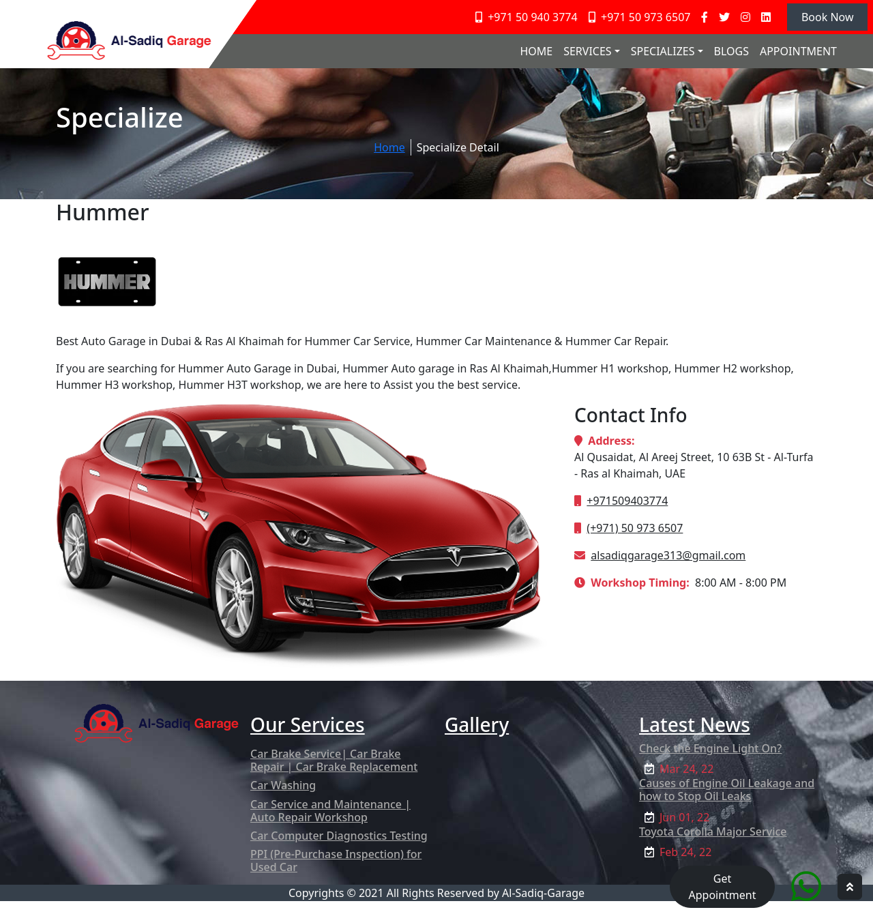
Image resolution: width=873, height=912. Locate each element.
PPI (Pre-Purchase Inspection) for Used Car (335, 860)
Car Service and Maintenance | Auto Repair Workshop (330, 811)
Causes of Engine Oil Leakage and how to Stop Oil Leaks (726, 790)
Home (389, 147)
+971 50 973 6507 (640, 17)
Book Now (827, 17)
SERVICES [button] (587, 51)
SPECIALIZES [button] (663, 51)
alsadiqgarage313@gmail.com (668, 555)
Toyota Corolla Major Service (713, 831)
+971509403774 (627, 500)
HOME (536, 51)
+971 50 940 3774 (526, 17)
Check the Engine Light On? (710, 748)
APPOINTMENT (798, 51)
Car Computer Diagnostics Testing (339, 835)
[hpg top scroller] (850, 887)
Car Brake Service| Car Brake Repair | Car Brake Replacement (333, 760)
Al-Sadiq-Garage (543, 892)
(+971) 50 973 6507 (635, 527)
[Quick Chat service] (806, 886)
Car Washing (283, 785)
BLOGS (731, 51)
